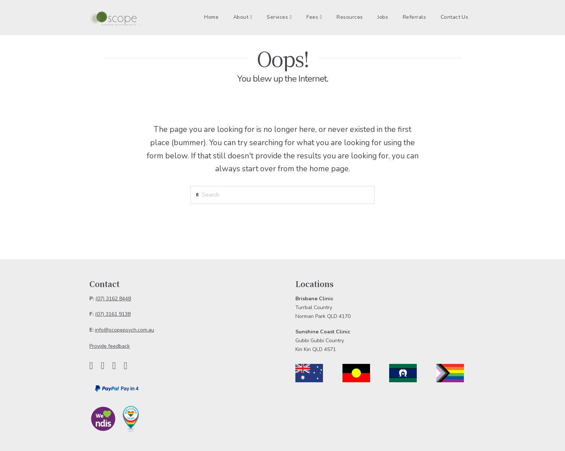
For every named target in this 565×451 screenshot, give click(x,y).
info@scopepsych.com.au (124, 329)
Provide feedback (109, 346)
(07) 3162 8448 (113, 298)
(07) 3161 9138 (113, 314)
